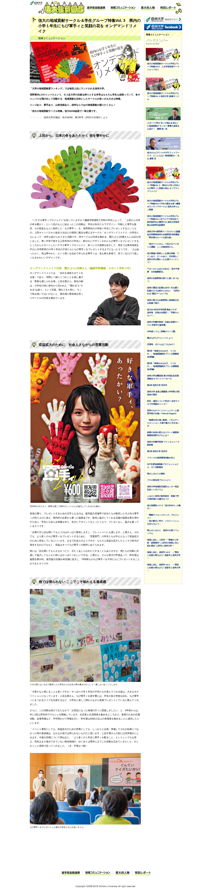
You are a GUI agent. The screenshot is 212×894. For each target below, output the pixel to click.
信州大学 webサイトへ (163, 19)
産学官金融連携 (96, 8)
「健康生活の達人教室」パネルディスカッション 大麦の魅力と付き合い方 (163, 423)
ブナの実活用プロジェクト (159, 480)
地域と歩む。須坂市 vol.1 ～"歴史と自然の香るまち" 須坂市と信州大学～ (163, 568)
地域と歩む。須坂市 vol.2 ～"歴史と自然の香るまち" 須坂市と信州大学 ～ (163, 555)
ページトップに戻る (131, 863)
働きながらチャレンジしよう (160, 338)
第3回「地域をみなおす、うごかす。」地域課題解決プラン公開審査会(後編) (163, 354)
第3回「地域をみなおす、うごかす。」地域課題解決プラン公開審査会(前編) (163, 366)
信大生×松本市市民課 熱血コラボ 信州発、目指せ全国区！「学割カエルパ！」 (163, 312)
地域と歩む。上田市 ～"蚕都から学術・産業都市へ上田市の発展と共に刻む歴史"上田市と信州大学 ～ (163, 543)
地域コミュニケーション (123, 8)
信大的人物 (148, 8)
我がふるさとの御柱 (156, 474)
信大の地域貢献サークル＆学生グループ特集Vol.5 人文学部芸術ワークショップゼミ (163, 66)
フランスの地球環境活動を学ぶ (161, 458)
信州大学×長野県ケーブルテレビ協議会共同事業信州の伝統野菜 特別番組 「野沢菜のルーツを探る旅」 (163, 234)
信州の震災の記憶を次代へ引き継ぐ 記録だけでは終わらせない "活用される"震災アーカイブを (164, 291)
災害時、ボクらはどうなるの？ (161, 344)
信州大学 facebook (163, 27)
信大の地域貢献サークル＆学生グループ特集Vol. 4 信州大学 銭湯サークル (163, 96)
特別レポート (168, 8)
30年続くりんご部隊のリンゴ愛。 (162, 331)
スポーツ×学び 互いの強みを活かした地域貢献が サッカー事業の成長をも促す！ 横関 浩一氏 (163, 126)
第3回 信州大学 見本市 (157, 451)
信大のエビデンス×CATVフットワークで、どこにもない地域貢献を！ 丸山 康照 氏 (163, 155)
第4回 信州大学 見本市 (157, 385)
